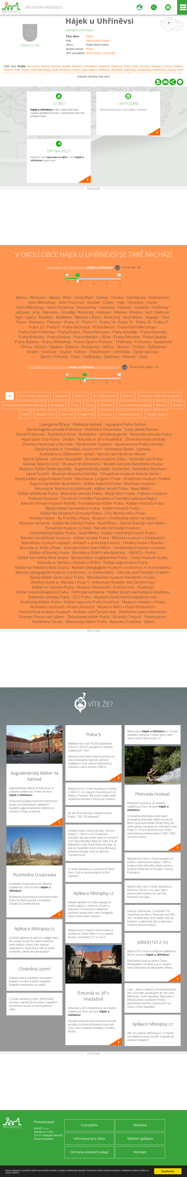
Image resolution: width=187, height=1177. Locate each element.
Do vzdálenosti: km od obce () (74, 367)
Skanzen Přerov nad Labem (41, 616)
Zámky (89, 405)
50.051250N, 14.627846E (100, 53)
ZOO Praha (81, 597)
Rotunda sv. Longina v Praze (98, 478)
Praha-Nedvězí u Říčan (92, 336)
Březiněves (90, 66)
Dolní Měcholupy (41, 69)
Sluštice (139, 346)
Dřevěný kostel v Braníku (143, 542)
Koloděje (68, 312)
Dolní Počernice (61, 69)
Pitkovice (54, 322)
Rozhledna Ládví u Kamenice (142, 611)
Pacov (21, 322)
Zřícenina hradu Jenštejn (145, 439)
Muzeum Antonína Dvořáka (74, 473)
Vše (9, 396)
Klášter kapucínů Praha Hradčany (91, 601)
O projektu (89, 1125)
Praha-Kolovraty (153, 332)
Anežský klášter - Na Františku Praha (59, 518)
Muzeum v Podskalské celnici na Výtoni (123, 518)
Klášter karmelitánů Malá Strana (41, 567)
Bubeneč (104, 66)
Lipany (30, 317)
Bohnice (56, 66)
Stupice (66, 351)
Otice (165, 317)
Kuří (148, 312)
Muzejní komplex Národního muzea (133, 463)
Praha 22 (36, 327)
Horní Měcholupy (30, 307)
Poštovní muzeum (152, 493)
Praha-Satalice (155, 336)
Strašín (32, 351)
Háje (84, 69)
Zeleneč (129, 356)
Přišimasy (123, 341)
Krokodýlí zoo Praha (146, 458)
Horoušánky (86, 307)
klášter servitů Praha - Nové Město (122, 488)
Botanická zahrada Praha (150, 434)
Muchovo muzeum (139, 483)
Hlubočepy (130, 69)
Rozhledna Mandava (149, 468)
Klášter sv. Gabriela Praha (53, 587)
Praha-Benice (104, 327)
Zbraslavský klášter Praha (88, 616)
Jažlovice (23, 312)
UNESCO (80, 396)
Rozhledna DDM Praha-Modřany (98, 552)
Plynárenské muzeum (94, 444)
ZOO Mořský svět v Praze (124, 513)
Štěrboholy (157, 346)
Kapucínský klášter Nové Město (55, 483)
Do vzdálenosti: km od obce (79, 267)
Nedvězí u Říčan (88, 317)
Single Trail (87, 414)
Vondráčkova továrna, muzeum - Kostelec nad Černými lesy (67, 611)
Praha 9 (53, 327)
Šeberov (72, 346)
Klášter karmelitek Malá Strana (42, 557)
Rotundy (161, 405)
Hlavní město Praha (97, 40)
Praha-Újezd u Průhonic (93, 341)
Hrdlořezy (160, 307)
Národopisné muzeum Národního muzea (121, 577)
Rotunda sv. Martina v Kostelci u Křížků (68, 562)
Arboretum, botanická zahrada (24, 405)
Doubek (93, 302)
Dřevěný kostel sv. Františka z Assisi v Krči (68, 449)
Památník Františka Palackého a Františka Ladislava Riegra (109, 498)
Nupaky (152, 317)
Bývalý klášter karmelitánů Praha (73, 508)
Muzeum (106, 414)
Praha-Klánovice (96, 332)
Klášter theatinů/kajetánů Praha (42, 592)
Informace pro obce (89, 1138)
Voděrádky (91, 356)
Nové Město (132, 317)
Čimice (168, 66)
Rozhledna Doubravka (103, 429)
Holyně (171, 69)
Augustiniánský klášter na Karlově (102, 468)
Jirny (36, 312)
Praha (89, 36)
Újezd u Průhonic (54, 356)
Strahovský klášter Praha (40, 601)
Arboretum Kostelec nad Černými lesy (123, 582)
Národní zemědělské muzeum (45, 537)
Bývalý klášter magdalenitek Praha (99, 557)
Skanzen (127, 396)
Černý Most (131, 66)
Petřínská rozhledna (87, 592)
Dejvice (8, 69)
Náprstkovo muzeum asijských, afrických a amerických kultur (70, 542)
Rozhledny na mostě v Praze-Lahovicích (62, 606)
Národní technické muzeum (117, 527)
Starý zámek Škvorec (141, 429)
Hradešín (141, 307)
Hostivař (124, 307)
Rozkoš (40, 346)
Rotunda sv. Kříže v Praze (40, 547)
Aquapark (62, 396)
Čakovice (116, 66)
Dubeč (76, 69)
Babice (21, 297)
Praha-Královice (31, 336)
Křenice (120, 312)
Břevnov (77, 66)
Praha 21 (161, 322)
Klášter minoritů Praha (145, 503)
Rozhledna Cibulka (47, 621)
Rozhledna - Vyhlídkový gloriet (103, 434)
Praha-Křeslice (59, 336)
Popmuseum (155, 616)
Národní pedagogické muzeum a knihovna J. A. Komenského (121, 567)
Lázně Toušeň (37, 473)
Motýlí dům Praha (119, 493)
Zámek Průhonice (30, 434)
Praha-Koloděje (124, 332)
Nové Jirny (112, 317)
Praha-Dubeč (69, 332)
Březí (67, 297)
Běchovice (33, 66)
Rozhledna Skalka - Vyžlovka (127, 449)
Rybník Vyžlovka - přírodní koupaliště (52, 458)
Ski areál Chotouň (126, 616)
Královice (104, 312)
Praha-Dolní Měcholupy (137, 327)
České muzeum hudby (149, 557)
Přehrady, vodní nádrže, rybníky (160, 396)
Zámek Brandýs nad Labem (142, 523)
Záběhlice (111, 356)
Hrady (75, 405)
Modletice (64, 317)
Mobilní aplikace (140, 1138)
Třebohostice (99, 351)
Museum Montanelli (93, 587)
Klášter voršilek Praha (91, 537)
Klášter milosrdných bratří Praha (128, 532)
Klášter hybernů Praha (102, 483)
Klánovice (50, 312)
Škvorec (123, 346)
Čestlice (102, 297)
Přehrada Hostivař (87, 424)
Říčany (26, 346)
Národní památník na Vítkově (121, 454)
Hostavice (107, 307)
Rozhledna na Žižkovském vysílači (67, 454)
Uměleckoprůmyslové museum (139, 547)
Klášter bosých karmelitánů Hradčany (138, 592)
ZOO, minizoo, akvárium (33, 396)
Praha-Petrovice (127, 336)
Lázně (25, 414)
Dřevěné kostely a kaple (133, 405)
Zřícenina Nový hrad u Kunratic (47, 444)
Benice (45, 66)
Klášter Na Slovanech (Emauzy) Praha (70, 513)
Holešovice (159, 69)
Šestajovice (90, 346)
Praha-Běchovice (76, 327)
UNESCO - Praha (141, 552)
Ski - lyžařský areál (104, 396)
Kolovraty (86, 312)
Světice (80, 351)
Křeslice (136, 312)
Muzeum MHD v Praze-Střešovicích (126, 606)
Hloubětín (116, 69)
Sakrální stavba (156, 414)
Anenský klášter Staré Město (87, 547)
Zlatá (143, 356)
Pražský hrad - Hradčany (133, 587)
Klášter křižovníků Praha (49, 552)
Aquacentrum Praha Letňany (139, 444)
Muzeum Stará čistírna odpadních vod (125, 597)
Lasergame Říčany (54, 424)
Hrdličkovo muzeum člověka (147, 478)
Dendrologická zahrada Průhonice (54, 429)
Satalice (55, 346)
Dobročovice (159, 297)
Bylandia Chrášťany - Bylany (132, 621)
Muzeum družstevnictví (81, 463)
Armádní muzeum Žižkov (106, 458)
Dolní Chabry (21, 69)
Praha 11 (89, 322)
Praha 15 (125, 322)
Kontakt (140, 1152)
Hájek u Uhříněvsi (99, 21)
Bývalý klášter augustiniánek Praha (43, 478)
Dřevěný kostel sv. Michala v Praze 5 (60, 582)
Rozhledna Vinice (62, 434)
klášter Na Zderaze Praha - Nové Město (85, 523)
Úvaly (75, 356)
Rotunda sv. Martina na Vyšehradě (63, 488)
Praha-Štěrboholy (56, 341)
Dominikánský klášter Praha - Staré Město (64, 532)
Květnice (162, 312)
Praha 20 (143, 322)
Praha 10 (71, 322)
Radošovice (163, 341)
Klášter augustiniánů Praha (125, 562)
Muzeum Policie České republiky (45, 468)
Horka (152, 302)
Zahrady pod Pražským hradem (143, 572)
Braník (66, 66)
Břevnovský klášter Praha (86, 621)
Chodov (144, 66)
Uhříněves (121, 351)
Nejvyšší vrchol (45, 414)
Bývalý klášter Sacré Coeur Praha (57, 577)
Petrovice (36, 322)
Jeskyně (178, 405)
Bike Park (67, 414)
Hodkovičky (144, 69)
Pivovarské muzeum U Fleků (68, 527)
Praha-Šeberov (27, 341)
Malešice (46, 317)
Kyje (18, 317)
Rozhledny (57, 405)
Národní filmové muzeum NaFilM (48, 503)
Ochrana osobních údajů (89, 1152)
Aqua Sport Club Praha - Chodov (48, 439)
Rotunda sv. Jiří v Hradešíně (100, 439)
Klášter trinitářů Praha (121, 508)
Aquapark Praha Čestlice (125, 424)
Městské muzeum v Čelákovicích (138, 537)
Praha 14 (107, 322)
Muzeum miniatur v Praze (143, 601)
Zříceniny (106, 405)
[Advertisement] (93, 217)
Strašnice (48, 351)
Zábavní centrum (129, 414)
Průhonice (143, 341)
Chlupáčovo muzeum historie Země (129, 473)
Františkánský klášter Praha (100, 503)
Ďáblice (178, 66)
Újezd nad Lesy (145, 351)
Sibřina (108, 346)
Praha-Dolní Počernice (36, 332)
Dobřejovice (136, 297)
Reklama (140, 1125)
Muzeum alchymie (35, 523)
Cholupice (156, 66)
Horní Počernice (60, 307)
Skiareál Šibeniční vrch (41, 463)
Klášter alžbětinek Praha (38, 493)
